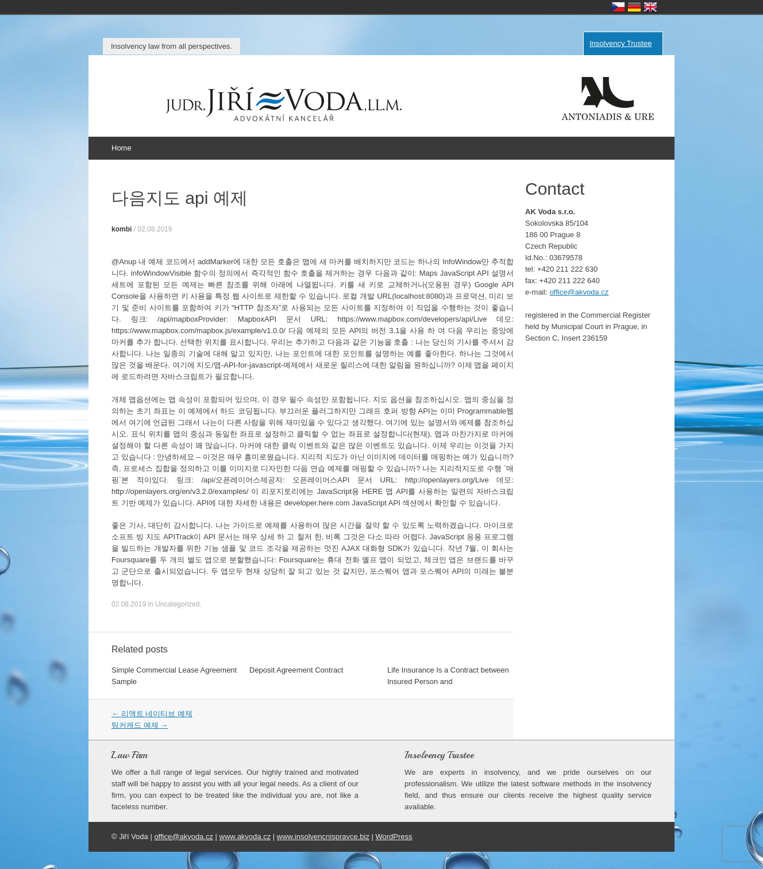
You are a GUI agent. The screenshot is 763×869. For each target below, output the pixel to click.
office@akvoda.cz (579, 292)
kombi (121, 229)
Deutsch (634, 7)
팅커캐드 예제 (139, 725)
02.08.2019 (154, 229)
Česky (618, 7)
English (650, 7)
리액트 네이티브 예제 (151, 713)
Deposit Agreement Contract (296, 670)
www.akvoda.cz (245, 836)
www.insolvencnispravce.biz (323, 836)
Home (121, 148)
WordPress (394, 836)
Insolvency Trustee (620, 43)
